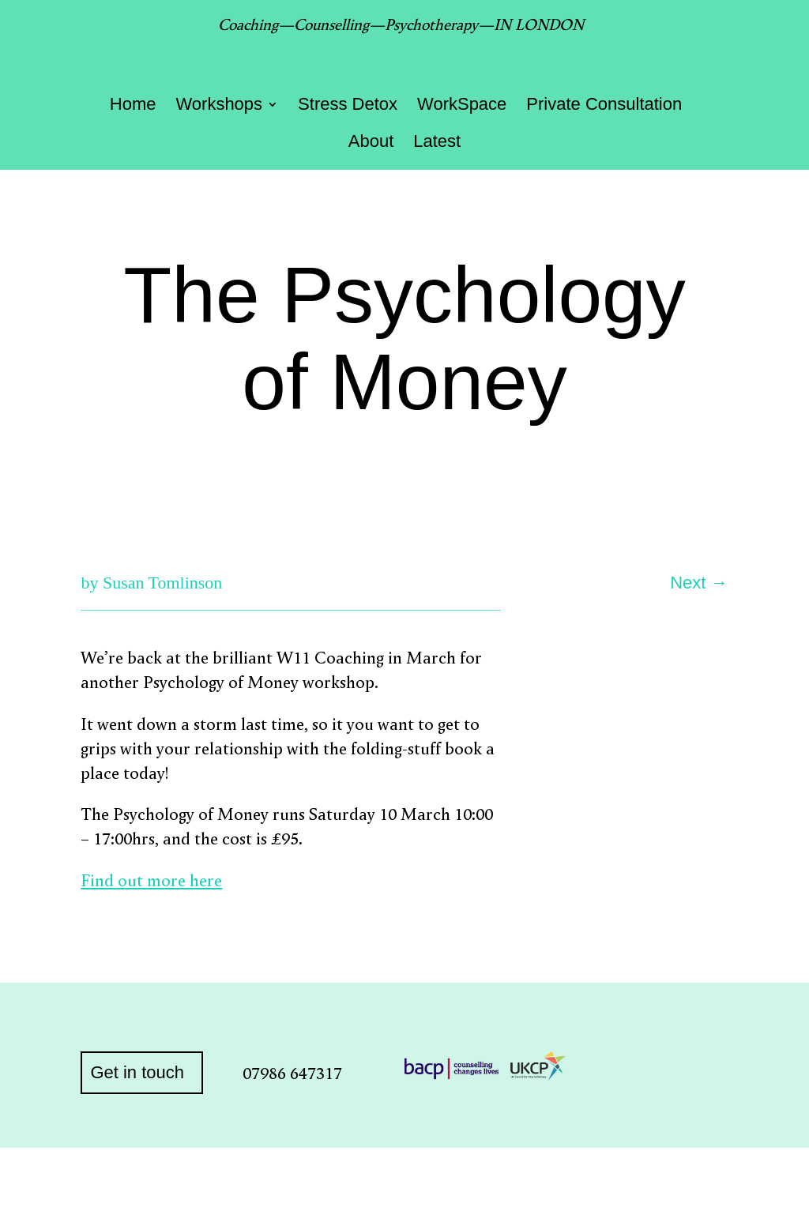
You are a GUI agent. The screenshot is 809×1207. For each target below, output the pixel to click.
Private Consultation (604, 106)
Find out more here (151, 880)
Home (133, 106)
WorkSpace (461, 106)
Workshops (218, 106)
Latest (437, 143)
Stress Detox (347, 106)
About (371, 143)
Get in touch (137, 1072)
